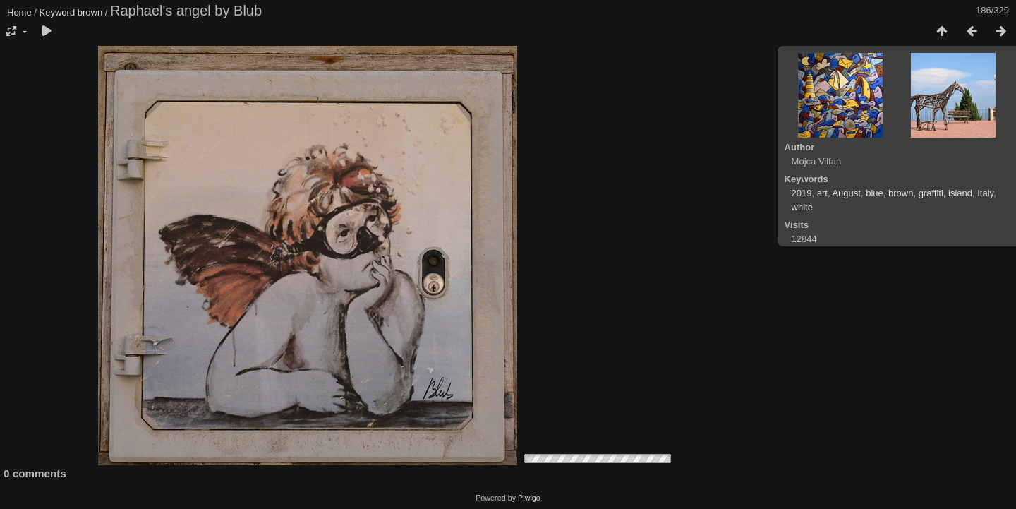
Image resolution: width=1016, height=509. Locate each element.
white (802, 207)
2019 (802, 193)
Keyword (57, 12)
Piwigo (529, 497)
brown (90, 12)
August (846, 193)
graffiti (931, 193)
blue (874, 193)
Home (19, 12)
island (960, 193)
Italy (985, 193)
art (822, 193)
